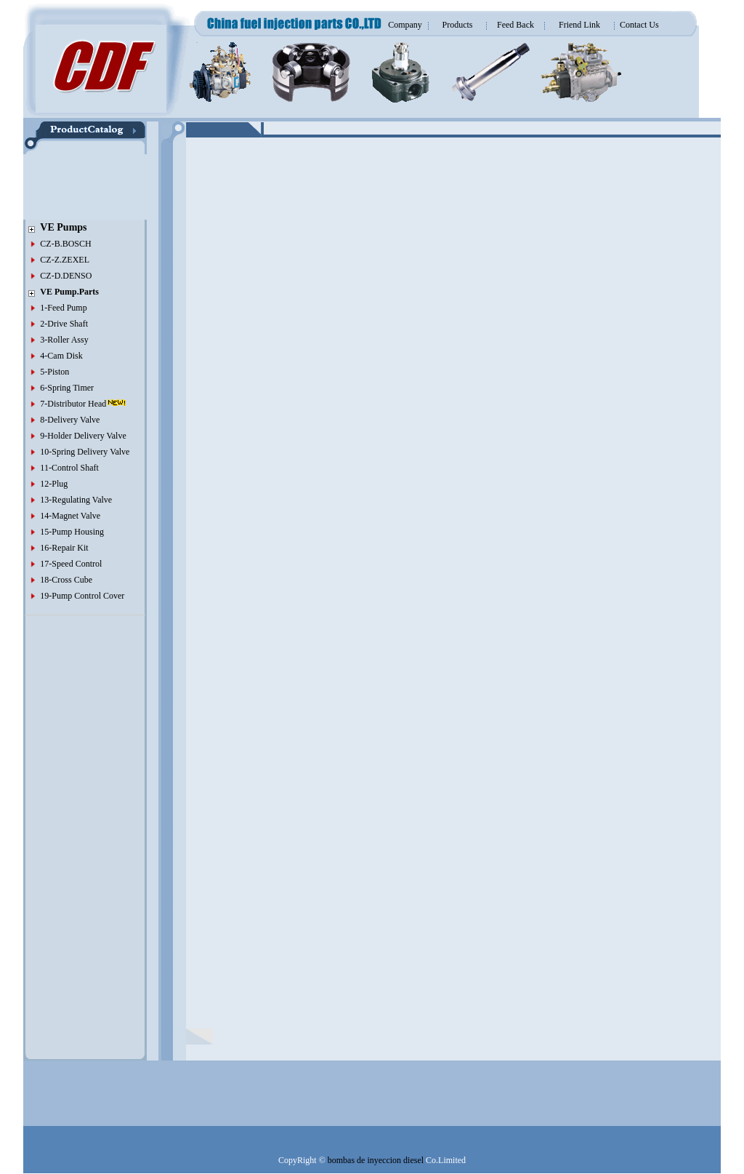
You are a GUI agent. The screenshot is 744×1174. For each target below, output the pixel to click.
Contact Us (639, 25)
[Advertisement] (66, 187)
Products (457, 25)
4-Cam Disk (61, 356)
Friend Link (579, 25)
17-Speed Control (71, 564)
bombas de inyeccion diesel (376, 1160)
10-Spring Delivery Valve (84, 452)
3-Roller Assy (64, 340)
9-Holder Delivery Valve (83, 436)
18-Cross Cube (66, 580)
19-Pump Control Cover (82, 596)
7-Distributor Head (73, 404)
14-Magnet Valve (70, 516)
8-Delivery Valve (70, 420)
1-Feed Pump (63, 308)
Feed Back (515, 25)
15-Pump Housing (72, 532)
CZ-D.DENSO (66, 276)
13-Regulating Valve (76, 500)
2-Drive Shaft (64, 324)
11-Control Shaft (69, 468)
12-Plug (54, 484)
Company (405, 25)
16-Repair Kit (64, 548)
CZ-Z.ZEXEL (64, 260)
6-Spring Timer (67, 388)
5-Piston (54, 372)
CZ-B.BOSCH (65, 244)
